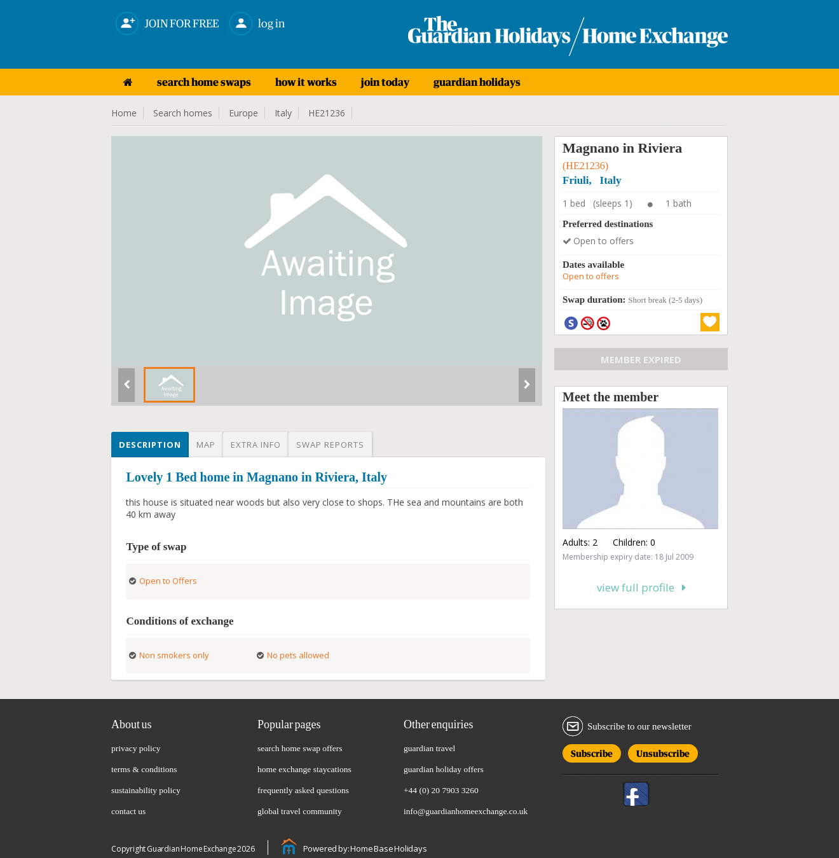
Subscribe (592, 751)
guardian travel (429, 748)
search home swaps (204, 82)
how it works (306, 82)
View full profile (641, 587)
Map (205, 444)
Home (124, 113)
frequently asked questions (303, 790)
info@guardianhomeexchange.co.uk (466, 811)
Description (150, 444)
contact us (128, 811)
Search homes (182, 113)
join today (385, 82)
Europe (243, 113)
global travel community (299, 811)
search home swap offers (300, 748)
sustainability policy (146, 790)
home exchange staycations (304, 769)
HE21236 (326, 113)
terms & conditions (144, 769)
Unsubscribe (663, 751)
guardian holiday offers (444, 769)
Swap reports (330, 444)
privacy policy (136, 748)
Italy (283, 113)
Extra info (256, 444)
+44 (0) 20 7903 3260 (441, 790)
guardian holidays (477, 82)
